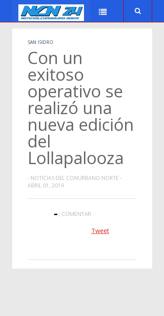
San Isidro (40, 42)
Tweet (100, 230)
